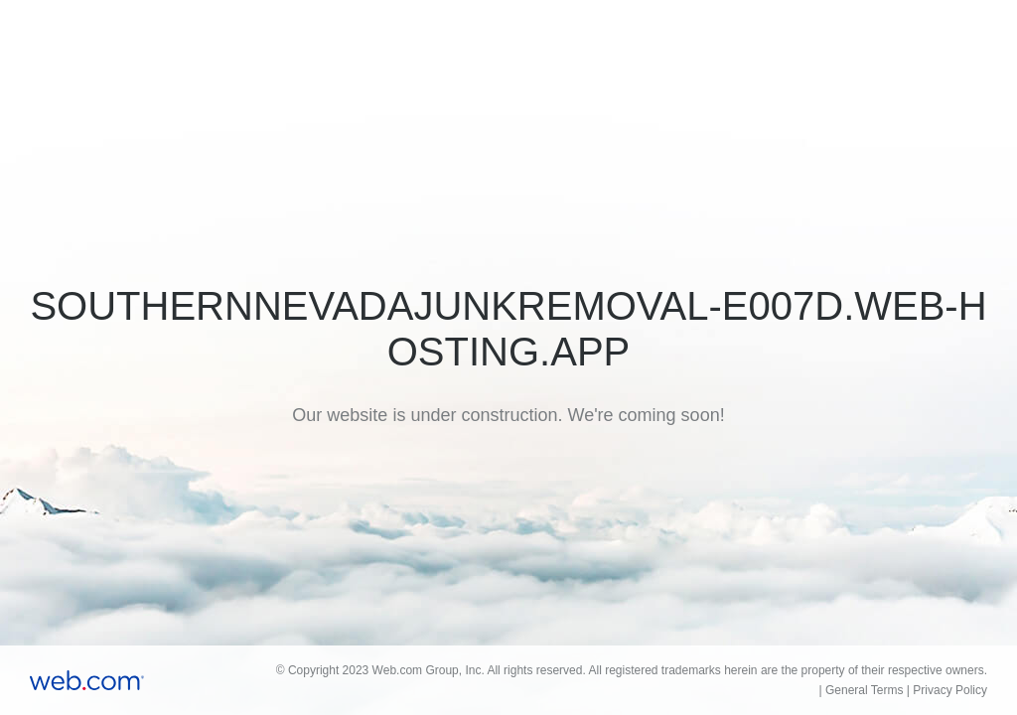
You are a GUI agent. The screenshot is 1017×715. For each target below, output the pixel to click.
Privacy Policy (950, 690)
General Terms (864, 690)
